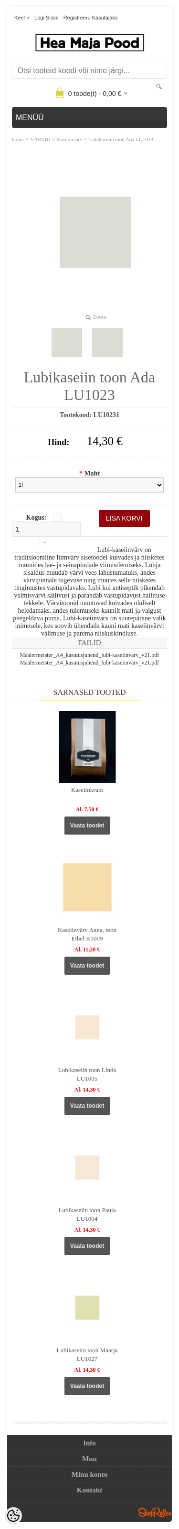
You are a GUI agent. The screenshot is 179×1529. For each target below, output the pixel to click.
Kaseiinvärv (69, 139)
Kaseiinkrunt (87, 789)
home (17, 139)
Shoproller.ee (155, 1512)
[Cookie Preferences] (13, 1515)
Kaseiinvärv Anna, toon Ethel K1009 (87, 934)
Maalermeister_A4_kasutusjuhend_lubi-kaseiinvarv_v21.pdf (89, 655)
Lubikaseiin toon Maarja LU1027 (87, 1354)
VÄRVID (40, 139)
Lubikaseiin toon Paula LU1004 (87, 1214)
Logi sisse (46, 17)
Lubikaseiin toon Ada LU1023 (121, 139)
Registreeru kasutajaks (90, 17)
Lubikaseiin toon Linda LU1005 (87, 1074)
